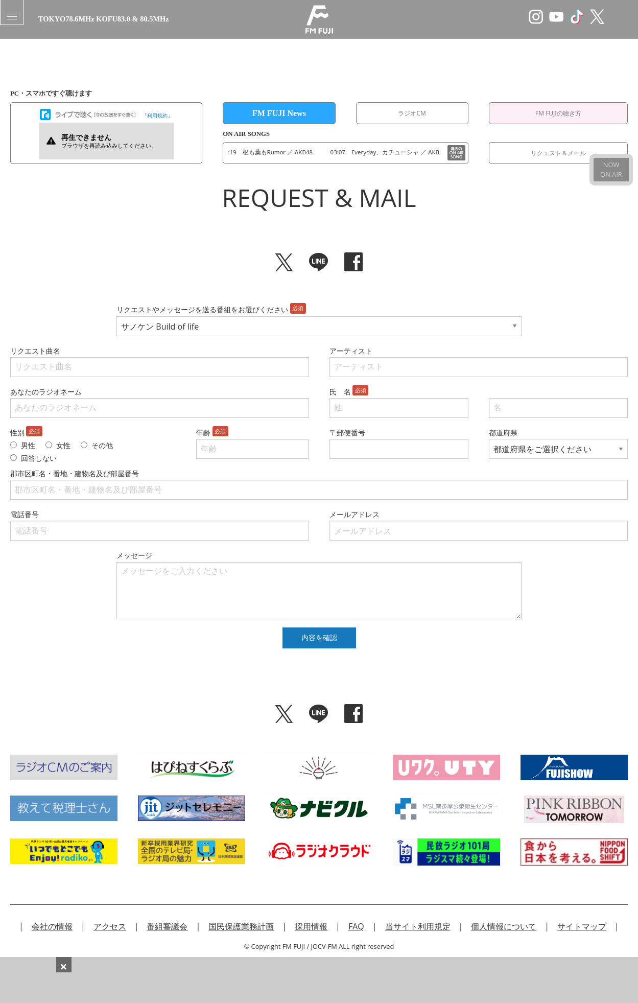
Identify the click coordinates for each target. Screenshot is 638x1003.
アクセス (109, 926)
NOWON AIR (611, 169)
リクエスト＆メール (558, 153)
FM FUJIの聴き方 (558, 113)
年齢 (203, 432)
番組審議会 (167, 926)
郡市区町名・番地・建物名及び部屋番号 (74, 473)
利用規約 (157, 115)
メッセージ (134, 555)
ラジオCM (412, 113)
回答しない (39, 458)
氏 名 (340, 391)
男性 (28, 445)
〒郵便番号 (347, 432)
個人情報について (503, 926)
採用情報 (311, 926)
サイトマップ (581, 926)
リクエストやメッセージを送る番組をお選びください (202, 309)
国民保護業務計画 (241, 926)
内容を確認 (319, 638)
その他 (102, 445)
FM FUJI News (279, 113)
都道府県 (503, 432)
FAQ (356, 926)
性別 (17, 432)
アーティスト (350, 351)
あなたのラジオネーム (46, 391)
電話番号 (24, 514)
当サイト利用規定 (418, 926)
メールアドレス (354, 514)
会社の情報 (52, 926)
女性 (63, 445)
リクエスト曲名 (35, 351)
